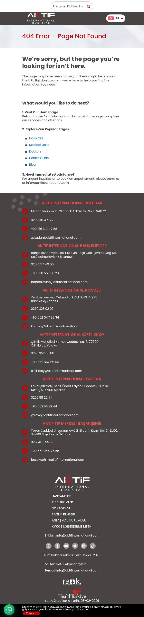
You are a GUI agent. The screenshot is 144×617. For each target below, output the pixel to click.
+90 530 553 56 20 (45, 273)
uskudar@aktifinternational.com (56, 237)
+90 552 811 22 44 (44, 406)
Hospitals (36, 138)
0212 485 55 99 (42, 442)
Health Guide (39, 158)
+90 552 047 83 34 (45, 317)
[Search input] (67, 6)
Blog (32, 164)
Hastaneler (61, 496)
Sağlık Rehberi (63, 514)
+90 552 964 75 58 (45, 451)
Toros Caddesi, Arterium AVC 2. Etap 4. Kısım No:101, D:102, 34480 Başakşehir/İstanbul (74, 432)
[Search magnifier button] (88, 6)
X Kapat (31, 613)
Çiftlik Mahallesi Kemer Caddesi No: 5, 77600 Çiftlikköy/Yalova (65, 343)
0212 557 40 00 (42, 264)
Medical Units (39, 145)
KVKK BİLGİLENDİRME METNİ (72, 526)
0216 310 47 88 (42, 220)
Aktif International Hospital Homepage (73, 116)
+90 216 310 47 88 (44, 229)
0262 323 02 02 (42, 309)
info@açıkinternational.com (47, 182)
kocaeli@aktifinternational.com (55, 326)
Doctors (35, 151)
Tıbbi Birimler (62, 502)
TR (113, 18)
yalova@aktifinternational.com (55, 415)
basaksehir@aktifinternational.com (58, 460)
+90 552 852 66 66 (45, 362)
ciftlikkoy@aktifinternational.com (56, 371)
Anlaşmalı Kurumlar (69, 520)
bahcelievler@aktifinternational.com (59, 282)
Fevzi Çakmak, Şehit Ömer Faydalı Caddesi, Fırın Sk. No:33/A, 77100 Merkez (70, 388)
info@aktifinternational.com (78, 535)
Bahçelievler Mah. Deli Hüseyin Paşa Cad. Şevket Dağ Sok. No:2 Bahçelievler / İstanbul (74, 254)
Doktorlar (61, 508)
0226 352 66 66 (42, 353)
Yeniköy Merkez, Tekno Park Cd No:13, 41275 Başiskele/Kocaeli (64, 299)
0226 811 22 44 (42, 397)
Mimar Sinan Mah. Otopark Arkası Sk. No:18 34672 (68, 211)
